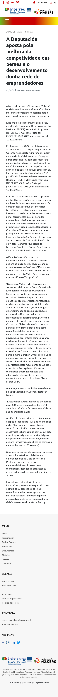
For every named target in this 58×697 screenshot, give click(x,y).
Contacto (6, 563)
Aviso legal (7, 594)
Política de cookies (11, 602)
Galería (5, 559)
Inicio (4, 533)
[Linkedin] (13, 2)
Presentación (8, 537)
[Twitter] (17, 2)
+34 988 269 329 (10, 624)
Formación (7, 546)
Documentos (8, 550)
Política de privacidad (12, 598)
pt (55, 3)
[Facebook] (4, 2)
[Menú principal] (7, 21)
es (51, 3)
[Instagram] (8, 2)
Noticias (6, 555)
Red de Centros (9, 542)
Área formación (9, 585)
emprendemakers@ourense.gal (16, 620)
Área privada (40, 2)
